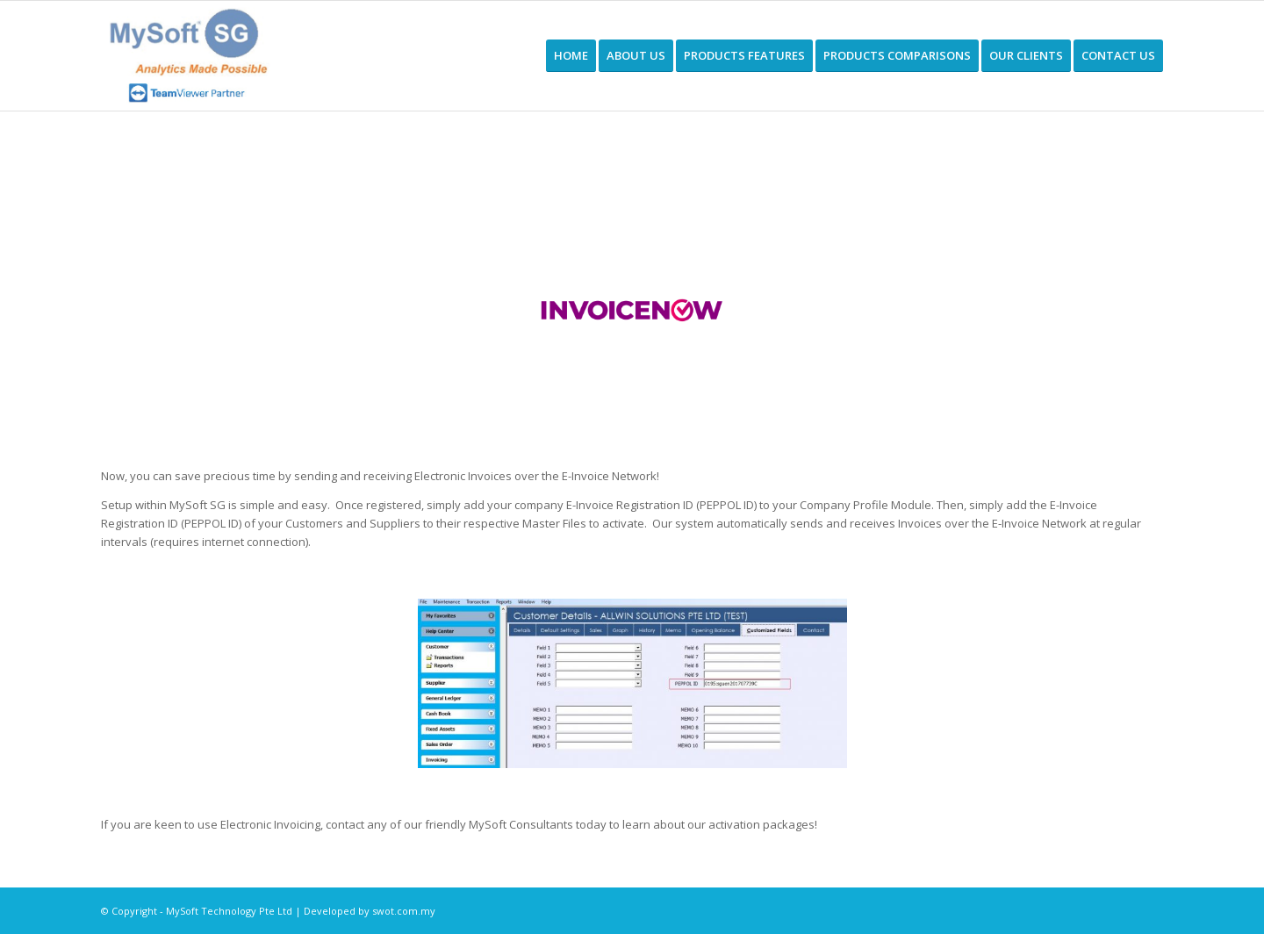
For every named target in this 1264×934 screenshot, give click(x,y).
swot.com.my (403, 910)
